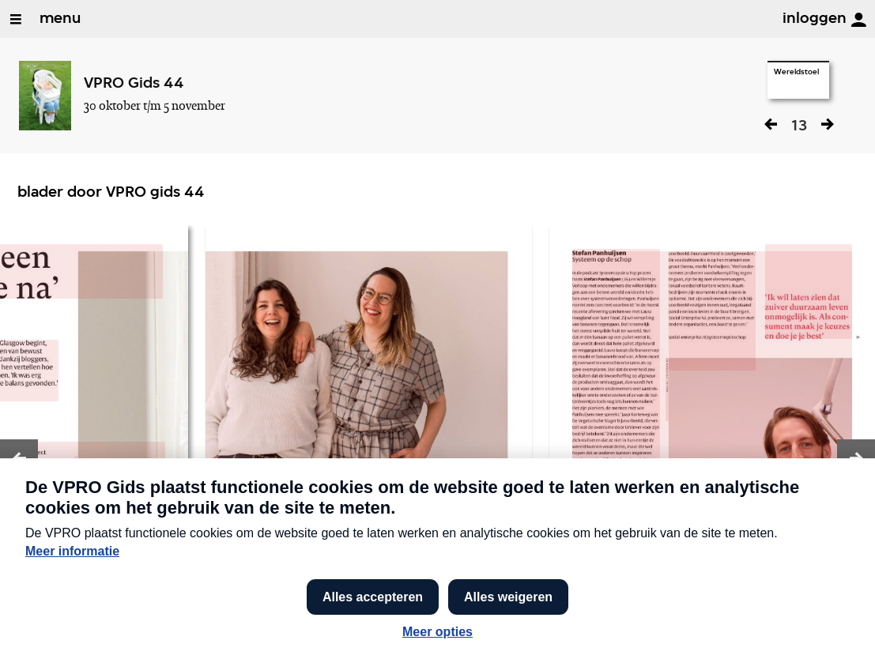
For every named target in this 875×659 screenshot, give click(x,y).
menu (60, 19)
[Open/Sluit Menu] (16, 19)
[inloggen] (858, 20)
